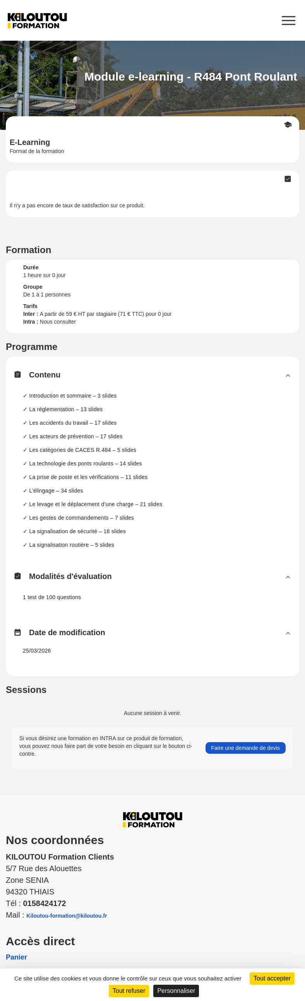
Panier (16, 957)
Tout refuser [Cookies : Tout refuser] (129, 990)
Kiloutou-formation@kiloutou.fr (66, 916)
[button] (152, 376)
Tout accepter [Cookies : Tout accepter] (272, 978)
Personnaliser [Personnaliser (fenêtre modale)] (176, 990)
